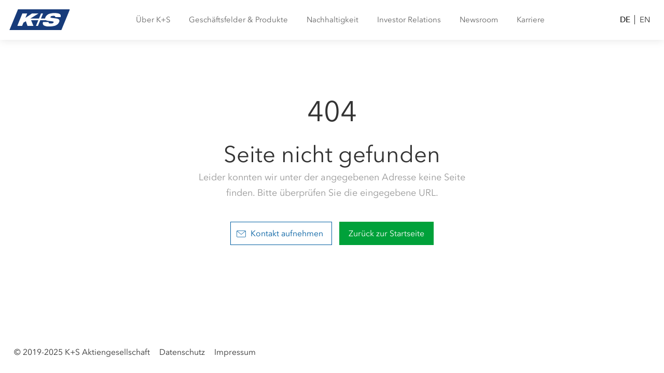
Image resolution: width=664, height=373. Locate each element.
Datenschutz (182, 352)
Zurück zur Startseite (386, 233)
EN (645, 19)
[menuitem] (153, 20)
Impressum (235, 352)
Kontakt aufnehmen (280, 233)
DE (625, 19)
